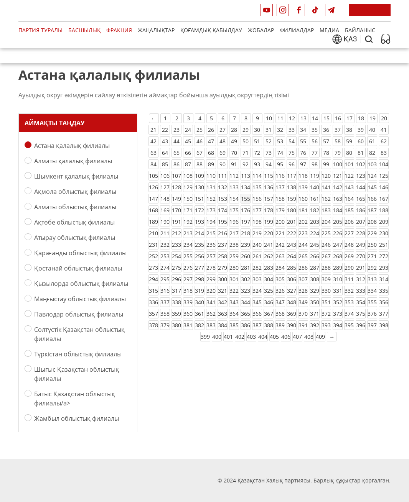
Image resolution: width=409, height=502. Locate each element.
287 (314, 267)
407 (297, 336)
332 (349, 290)
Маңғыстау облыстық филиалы (80, 299)
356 (383, 302)
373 (337, 313)
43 (165, 141)
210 (153, 233)
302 (245, 279)
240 (257, 244)
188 (383, 210)
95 (280, 164)
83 (384, 152)
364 (234, 313)
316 (165, 290)
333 (360, 290)
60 (361, 141)
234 (188, 244)
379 (165, 325)
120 (326, 175)
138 (291, 187)
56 (315, 141)
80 (349, 152)
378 (153, 325)
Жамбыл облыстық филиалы (76, 418)
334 (372, 290)
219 (257, 233)
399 (205, 336)
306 (291, 279)
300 (222, 279)
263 (280, 256)
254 (176, 256)
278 (211, 267)
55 (303, 141)
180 (291, 210)
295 (165, 279)
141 (326, 187)
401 (228, 336)
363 (222, 313)
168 (153, 210)
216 (222, 233)
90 (222, 164)
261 (257, 256)
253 (165, 256)
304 (268, 279)
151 (199, 198)
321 (222, 290)
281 (245, 267)
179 (280, 210)
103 (372, 164)
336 (153, 302)
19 (372, 118)
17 (349, 118)
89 (211, 164)
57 (326, 141)
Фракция (119, 30)
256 (199, 256)
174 (222, 210)
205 (337, 221)
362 (211, 313)
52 (269, 141)
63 (153, 152)
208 (372, 221)
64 (165, 152)
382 (199, 325)
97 (303, 164)
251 (383, 244)
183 (326, 210)
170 (176, 210)
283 (268, 267)
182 (314, 210)
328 (303, 290)
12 (292, 118)
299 (211, 279)
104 (383, 164)
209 (383, 221)
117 (291, 175)
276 (188, 267)
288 (326, 267)
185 (349, 210)
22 (165, 129)
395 (349, 325)
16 (338, 118)
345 (257, 302)
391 (303, 325)
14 (315, 118)
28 (234, 129)
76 (303, 152)
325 (268, 290)
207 (360, 221)
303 (257, 279)
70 (234, 152)
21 (153, 129)
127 (165, 187)
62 (384, 141)
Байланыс (360, 30)
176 (245, 210)
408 (308, 336)
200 (280, 221)
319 (199, 290)
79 (338, 152)
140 (314, 187)
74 (280, 152)
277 (199, 267)
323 (245, 290)
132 (222, 187)
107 (176, 175)
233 (176, 244)
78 (326, 152)
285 (291, 267)
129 (188, 187)
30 (257, 129)
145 (372, 187)
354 (360, 302)
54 (292, 141)
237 (222, 244)
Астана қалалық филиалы (72, 145)
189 (153, 221)
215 (211, 233)
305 (280, 279)
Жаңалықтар (156, 30)
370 (303, 313)
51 (257, 141)
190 (165, 221)
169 (165, 210)
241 (268, 244)
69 (222, 152)
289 (337, 267)
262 (268, 256)
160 (303, 198)
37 (338, 129)
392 (314, 325)
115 (268, 175)
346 (268, 302)
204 (326, 221)
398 (383, 325)
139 (303, 187)
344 (245, 302)
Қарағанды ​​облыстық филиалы (80, 253)
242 (280, 244)
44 (176, 141)
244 (303, 244)
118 (303, 175)
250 (372, 244)
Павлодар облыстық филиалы (78, 314)
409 (320, 336)
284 (280, 267)
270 (360, 256)
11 (280, 118)
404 (262, 336)
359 (176, 313)
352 (337, 302)
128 (176, 187)
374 (349, 313)
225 (326, 233)
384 (222, 325)
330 (326, 290)
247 (337, 244)
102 (360, 164)
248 (349, 244)
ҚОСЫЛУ (370, 9)
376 (372, 313)
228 (360, 233)
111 (222, 175)
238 (234, 244)
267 (326, 256)
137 (280, 187)
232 (165, 244)
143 (349, 187)
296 (176, 279)
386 (245, 325)
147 (153, 198)
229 (372, 233)
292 (372, 267)
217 (234, 233)
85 (165, 164)
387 (257, 325)
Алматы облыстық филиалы (75, 207)
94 (269, 164)
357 (153, 313)
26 (211, 129)
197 (245, 221)
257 (211, 256)
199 (268, 221)
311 (349, 279)
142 (337, 187)
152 (211, 198)
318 (188, 290)
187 (372, 210)
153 (222, 198)
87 (188, 164)
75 (292, 152)
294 (153, 279)
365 (245, 313)
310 (337, 279)
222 (291, 233)
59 (349, 141)
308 (314, 279)
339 (188, 302)
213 (188, 233)
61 (372, 141)
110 (211, 175)
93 (257, 164)
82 (372, 152)
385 (234, 325)
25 (199, 129)
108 (188, 175)
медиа (329, 30)
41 (384, 129)
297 (188, 279)
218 (245, 233)
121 (337, 175)
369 (291, 313)
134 (245, 187)
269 (349, 256)
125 (383, 175)
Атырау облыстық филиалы (74, 237)
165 (360, 198)
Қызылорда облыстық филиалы (81, 283)
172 (199, 210)
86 (176, 164)
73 (269, 152)
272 (383, 256)
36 (326, 129)
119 (314, 175)
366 (257, 313)
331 (337, 290)
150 (188, 198)
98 (315, 164)
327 (291, 290)
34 (303, 129)
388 (268, 325)
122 (349, 175)
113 (245, 175)
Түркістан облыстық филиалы (78, 354)
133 (234, 187)
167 (383, 198)
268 (337, 256)
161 (314, 198)
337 (165, 302)
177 (257, 210)
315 (153, 290)
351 (326, 302)
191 (176, 221)
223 (303, 233)
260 (245, 256)
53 (280, 141)
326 (280, 290)
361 (199, 313)
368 (280, 313)
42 (153, 141)
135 (257, 187)
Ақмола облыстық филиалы (75, 191)
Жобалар (261, 30)
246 (326, 244)
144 (360, 187)
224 (314, 233)
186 (360, 210)
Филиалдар (297, 30)
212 (176, 233)
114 (257, 175)
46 (199, 141)
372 (326, 313)
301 (234, 279)
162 (326, 198)
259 (234, 256)
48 (222, 141)
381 (188, 325)
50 (245, 141)
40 (372, 129)
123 (360, 175)
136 (268, 187)
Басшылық (84, 30)
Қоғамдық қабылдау (211, 30)
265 (303, 256)
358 (165, 313)
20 (384, 118)
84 (153, 164)
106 (165, 175)
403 (251, 336)
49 (234, 141)
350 (314, 302)
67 (199, 152)
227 (349, 233)
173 (211, 210)
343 (234, 302)
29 (245, 129)
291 (360, 267)
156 (257, 198)
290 (349, 267)
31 (269, 129)
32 (280, 129)
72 (257, 152)
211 (165, 233)
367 (268, 313)
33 (292, 129)
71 (245, 152)
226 (337, 233)
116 (280, 175)
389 (280, 325)
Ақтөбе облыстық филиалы (74, 222)
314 (383, 279)
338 (176, 302)
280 (234, 267)
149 (176, 198)
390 (291, 325)
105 (153, 175)
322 (234, 290)
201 (291, 221)
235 (199, 244)
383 (211, 325)
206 (349, 221)
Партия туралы (40, 30)
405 (274, 336)
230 (383, 233)
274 (165, 267)
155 (245, 198)
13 (303, 118)
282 (257, 267)
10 (269, 118)
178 (268, 210)
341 (211, 302)
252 (153, 256)
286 (303, 267)
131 (211, 187)
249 (360, 244)
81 (361, 152)
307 (303, 279)
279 (222, 267)
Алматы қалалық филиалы (73, 161)
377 (383, 313)
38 (349, 129)
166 (372, 198)
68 (211, 152)
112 (234, 175)
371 (314, 313)
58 (338, 141)
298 (199, 279)
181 (303, 210)
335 (383, 290)
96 (292, 164)
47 (211, 141)
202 (303, 221)
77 (315, 152)
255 (188, 256)
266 (314, 256)
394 (337, 325)
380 (176, 325)
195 (222, 221)
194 (211, 221)
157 (268, 198)
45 (188, 141)
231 (153, 244)
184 (337, 210)
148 (165, 198)
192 (188, 221)
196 (234, 221)
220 (268, 233)
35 (315, 129)
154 (234, 198)
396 (360, 325)
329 (314, 290)
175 (234, 210)
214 (199, 233)
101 (349, 164)
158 (280, 198)
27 (222, 129)
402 (239, 336)
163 (337, 198)
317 (176, 290)
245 (314, 244)
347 (280, 302)
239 (245, 244)
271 (372, 256)
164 (349, 198)
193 (199, 221)
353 (349, 302)
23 (176, 129)
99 (326, 164)
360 (188, 313)
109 (199, 175)
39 (361, 129)
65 (176, 152)
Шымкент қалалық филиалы (76, 176)
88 (199, 164)
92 (245, 164)
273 (153, 267)
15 (326, 118)
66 (188, 152)
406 (285, 336)
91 (234, 164)
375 (360, 313)
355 (372, 302)
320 (211, 290)
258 (222, 256)
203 (314, 221)
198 (257, 221)
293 (383, 267)
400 (216, 336)
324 (257, 290)
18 (361, 118)
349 (303, 302)
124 (372, 175)
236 (211, 244)
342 (222, 302)
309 (326, 279)
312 (360, 279)
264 (291, 256)
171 (188, 210)
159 (291, 198)
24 (188, 129)
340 (199, 302)
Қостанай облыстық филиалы (78, 268)
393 (326, 325)
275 (176, 267)
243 (291, 244)
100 (337, 164)
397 (372, 325)
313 (372, 279)
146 (383, 187)
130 (199, 187)
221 (280, 233)
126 (153, 187)
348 (291, 302)
